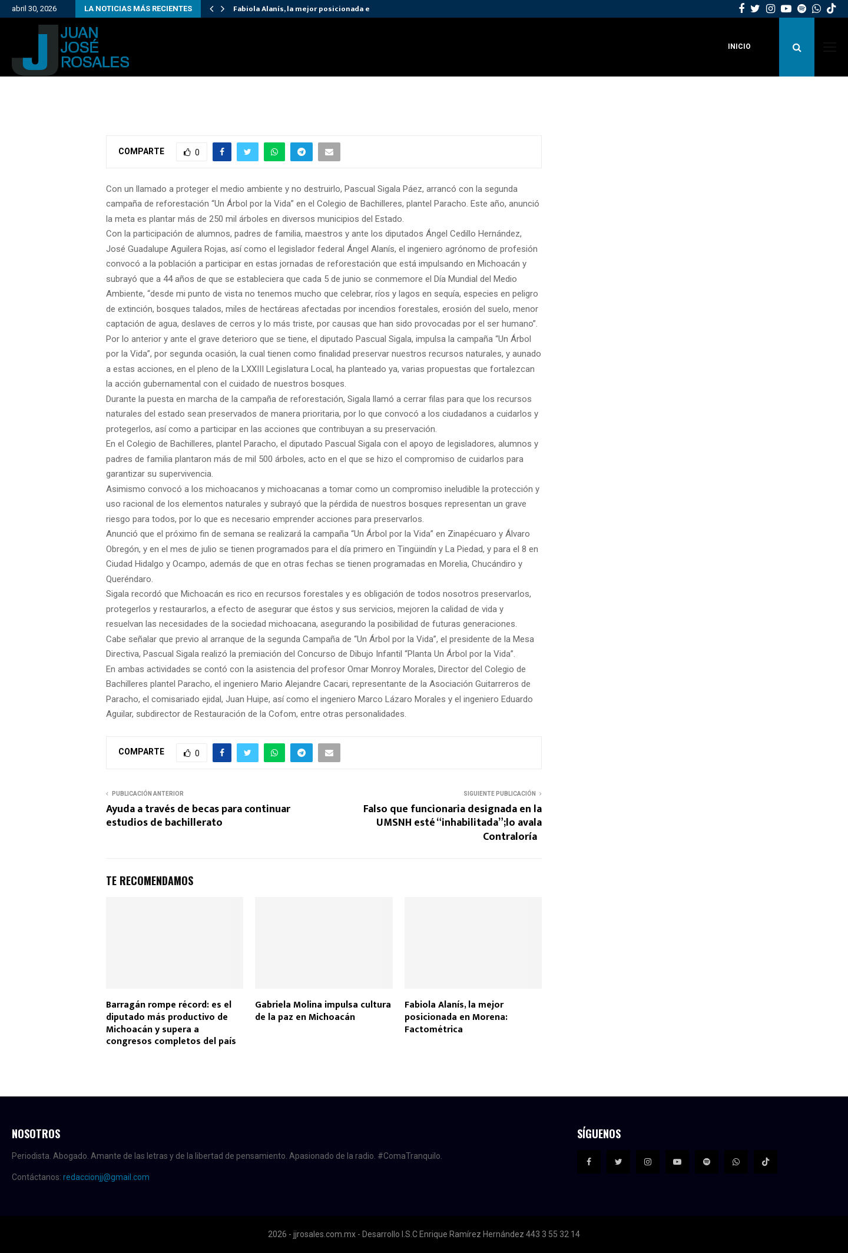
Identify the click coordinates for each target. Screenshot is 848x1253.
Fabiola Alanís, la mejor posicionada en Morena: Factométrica (456, 1017)
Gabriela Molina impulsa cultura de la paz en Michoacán (323, 1011)
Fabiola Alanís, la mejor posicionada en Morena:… (322, 8)
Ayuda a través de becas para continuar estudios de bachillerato (198, 816)
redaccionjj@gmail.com (106, 1177)
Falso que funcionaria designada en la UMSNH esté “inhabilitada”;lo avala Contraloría (452, 823)
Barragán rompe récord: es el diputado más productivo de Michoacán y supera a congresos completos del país (171, 1023)
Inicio (739, 46)
